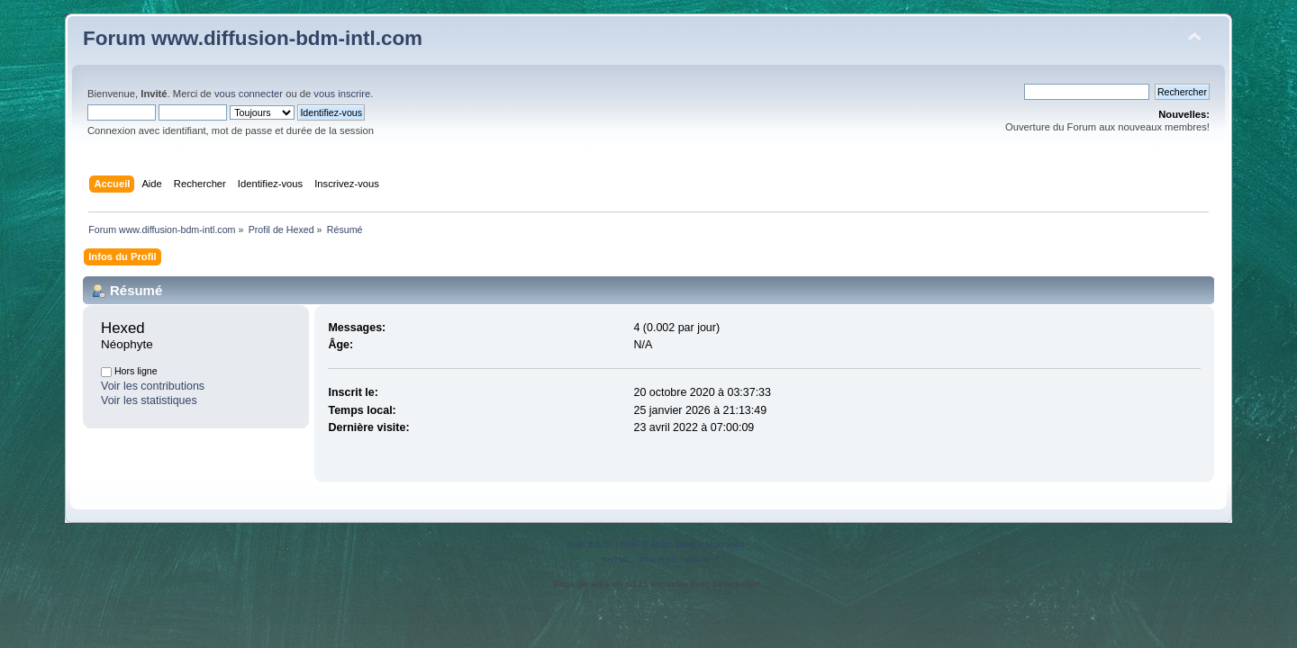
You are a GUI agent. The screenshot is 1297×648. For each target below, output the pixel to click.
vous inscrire (341, 93)
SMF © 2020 (646, 544)
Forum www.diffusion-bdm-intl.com (252, 38)
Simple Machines (710, 544)
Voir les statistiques (149, 400)
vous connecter (248, 93)
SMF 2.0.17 (590, 544)
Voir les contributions (152, 386)
